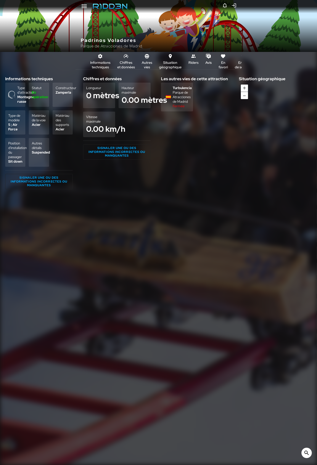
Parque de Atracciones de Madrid (111, 45)
